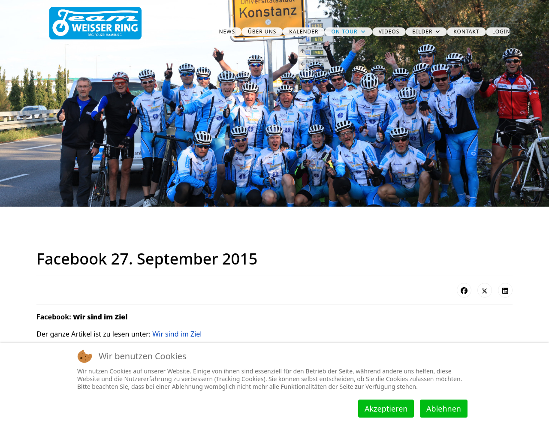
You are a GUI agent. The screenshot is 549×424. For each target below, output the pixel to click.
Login (501, 31)
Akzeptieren (386, 408)
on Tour (344, 31)
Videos (389, 31)
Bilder (422, 31)
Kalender (303, 31)
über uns (262, 31)
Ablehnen (443, 408)
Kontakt (466, 31)
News (227, 31)
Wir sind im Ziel (177, 334)
